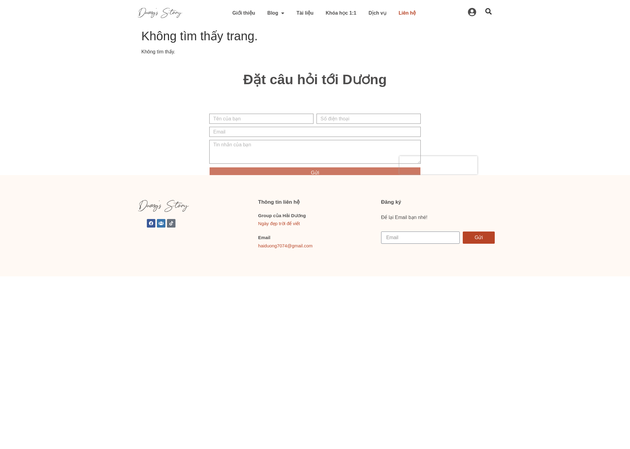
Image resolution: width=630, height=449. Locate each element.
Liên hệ (407, 13)
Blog (276, 13)
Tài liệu (304, 13)
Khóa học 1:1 (341, 13)
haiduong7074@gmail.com (285, 245)
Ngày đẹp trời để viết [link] (279, 223)
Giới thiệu (243, 13)
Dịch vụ (378, 13)
